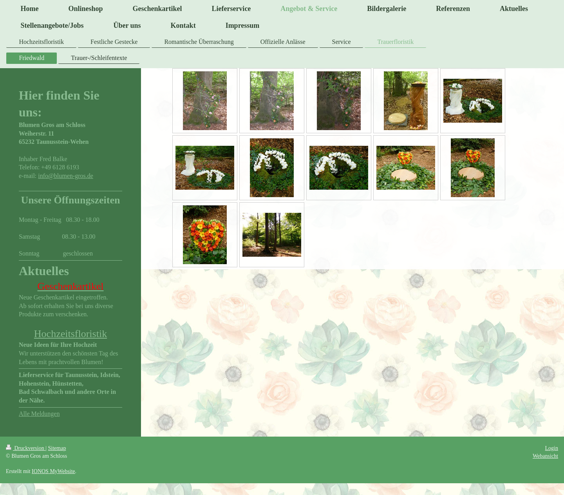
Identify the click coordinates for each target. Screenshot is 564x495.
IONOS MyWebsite (53, 471)
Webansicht (545, 456)
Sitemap (57, 448)
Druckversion (25, 448)
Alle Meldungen (39, 413)
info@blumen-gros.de (65, 175)
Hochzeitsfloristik (70, 333)
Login (551, 448)
